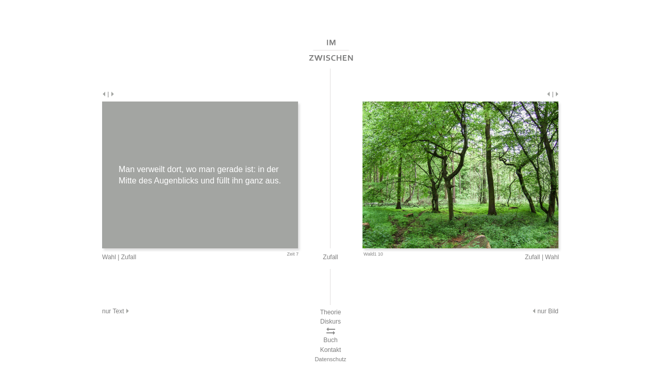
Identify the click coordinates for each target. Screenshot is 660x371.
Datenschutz (330, 359)
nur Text (116, 311)
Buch (330, 340)
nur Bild (544, 311)
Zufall (128, 257)
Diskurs (330, 321)
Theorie (330, 312)
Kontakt (330, 349)
